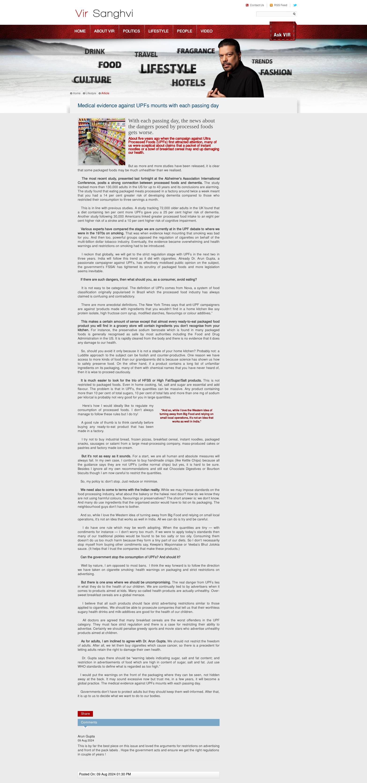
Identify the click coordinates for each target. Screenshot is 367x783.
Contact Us (255, 5)
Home (80, 31)
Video (206, 31)
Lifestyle (158, 31)
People (184, 31)
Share (85, 713)
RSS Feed (278, 5)
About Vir (104, 31)
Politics (131, 31)
